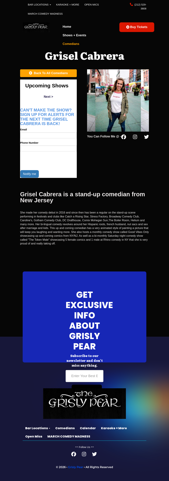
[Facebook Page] (123, 137)
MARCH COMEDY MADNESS (45, 13)
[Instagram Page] (135, 137)
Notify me (29, 174)
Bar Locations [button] (39, 4)
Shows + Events (74, 35)
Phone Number (29, 142)
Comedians (71, 44)
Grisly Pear (75, 467)
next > (48, 96)
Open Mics (91, 4)
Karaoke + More (67, 4)
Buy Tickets (137, 27)
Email (23, 129)
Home (67, 26)
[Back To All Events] (48, 73)
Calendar (88, 428)
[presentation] (46, 160)
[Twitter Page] (146, 137)
